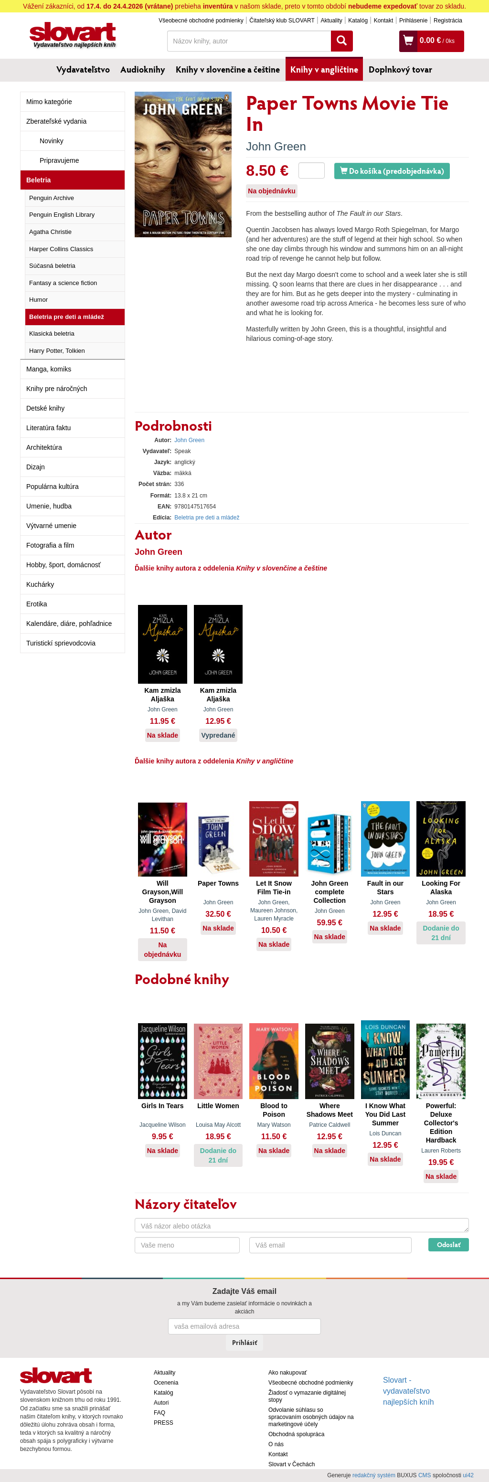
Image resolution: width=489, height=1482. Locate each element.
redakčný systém (373, 1475)
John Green (276, 146)
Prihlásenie (413, 20)
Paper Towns (218, 883)
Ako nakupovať (287, 1372)
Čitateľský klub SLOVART (281, 20)
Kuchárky (40, 584)
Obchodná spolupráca (296, 1434)
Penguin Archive (51, 197)
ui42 (468, 1475)
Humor (38, 299)
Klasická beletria (51, 333)
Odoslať (448, 1244)
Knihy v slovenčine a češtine (228, 69)
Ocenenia (166, 1382)
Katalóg (358, 20)
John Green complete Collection (329, 891)
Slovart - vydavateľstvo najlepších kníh (408, 1391)
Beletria (38, 180)
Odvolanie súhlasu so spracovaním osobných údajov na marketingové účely (311, 1417)
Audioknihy (142, 69)
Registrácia (448, 20)
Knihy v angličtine (324, 69)
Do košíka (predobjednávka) (392, 171)
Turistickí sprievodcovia (61, 643)
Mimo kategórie (49, 102)
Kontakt (383, 20)
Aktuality (331, 20)
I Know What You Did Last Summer (385, 1114)
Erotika (36, 604)
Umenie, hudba (49, 506)
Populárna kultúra (52, 486)
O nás (276, 1444)
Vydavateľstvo (83, 69)
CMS (424, 1475)
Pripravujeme (59, 160)
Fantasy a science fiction (63, 282)
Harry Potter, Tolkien (57, 350)
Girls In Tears (162, 1106)
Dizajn (35, 467)
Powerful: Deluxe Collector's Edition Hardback (441, 1123)
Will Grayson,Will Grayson (162, 891)
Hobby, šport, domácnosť (63, 565)
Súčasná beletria (52, 265)
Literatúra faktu (48, 428)
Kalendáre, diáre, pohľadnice (69, 623)
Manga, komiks (48, 369)
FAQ (159, 1412)
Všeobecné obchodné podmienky (201, 20)
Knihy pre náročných (56, 388)
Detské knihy (45, 408)
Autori (161, 1402)
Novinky (52, 141)
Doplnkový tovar (400, 69)
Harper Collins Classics (61, 249)
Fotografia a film (50, 545)
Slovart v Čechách (291, 1464)
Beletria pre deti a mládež (66, 316)
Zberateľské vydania (56, 121)
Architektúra (44, 447)
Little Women (218, 1106)
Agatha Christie (50, 231)
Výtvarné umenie (51, 525)
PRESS (163, 1422)
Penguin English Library (62, 214)
